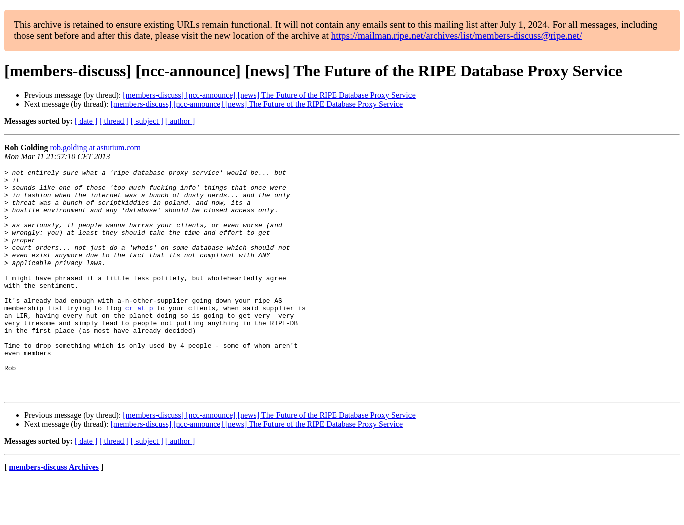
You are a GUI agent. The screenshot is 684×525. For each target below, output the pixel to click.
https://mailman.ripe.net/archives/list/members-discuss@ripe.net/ (456, 35)
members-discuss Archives (54, 512)
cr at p (139, 336)
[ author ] (180, 121)
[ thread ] (114, 121)
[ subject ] (147, 121)
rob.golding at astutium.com (95, 147)
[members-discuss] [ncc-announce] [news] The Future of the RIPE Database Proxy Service (269, 95)
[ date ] (86, 121)
